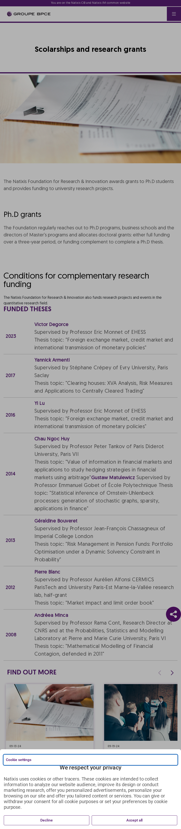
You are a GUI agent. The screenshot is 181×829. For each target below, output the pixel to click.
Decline (46, 820)
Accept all (134, 820)
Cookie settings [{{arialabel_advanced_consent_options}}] (18, 759)
